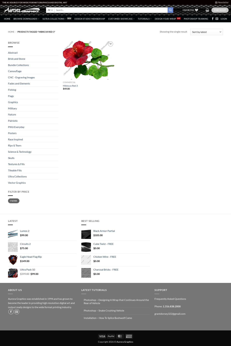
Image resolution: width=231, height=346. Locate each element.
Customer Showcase (121, 18)
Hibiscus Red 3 (70, 85)
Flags (11, 95)
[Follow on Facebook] (212, 18)
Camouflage (14, 71)
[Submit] (170, 10)
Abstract (13, 52)
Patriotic (13, 120)
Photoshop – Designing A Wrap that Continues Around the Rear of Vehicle (116, 301)
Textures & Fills (16, 164)
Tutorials (145, 18)
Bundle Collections (18, 64)
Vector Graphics (17, 182)
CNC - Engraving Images (21, 77)
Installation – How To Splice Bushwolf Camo (108, 317)
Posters (12, 133)
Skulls (11, 157)
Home (7, 19)
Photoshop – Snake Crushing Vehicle (104, 310)
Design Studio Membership (89, 19)
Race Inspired (15, 139)
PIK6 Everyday (16, 126)
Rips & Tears (14, 145)
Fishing (12, 89)
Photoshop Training (196, 19)
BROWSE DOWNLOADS (26, 18)
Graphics (13, 102)
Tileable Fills (15, 170)
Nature (12, 114)
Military (12, 108)
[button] (222, 2)
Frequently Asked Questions (170, 298)
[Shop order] (206, 32)
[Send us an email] (217, 18)
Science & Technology (19, 151)
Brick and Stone (16, 58)
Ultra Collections (55, 18)
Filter (13, 201)
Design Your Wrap (165, 19)
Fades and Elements (19, 83)
